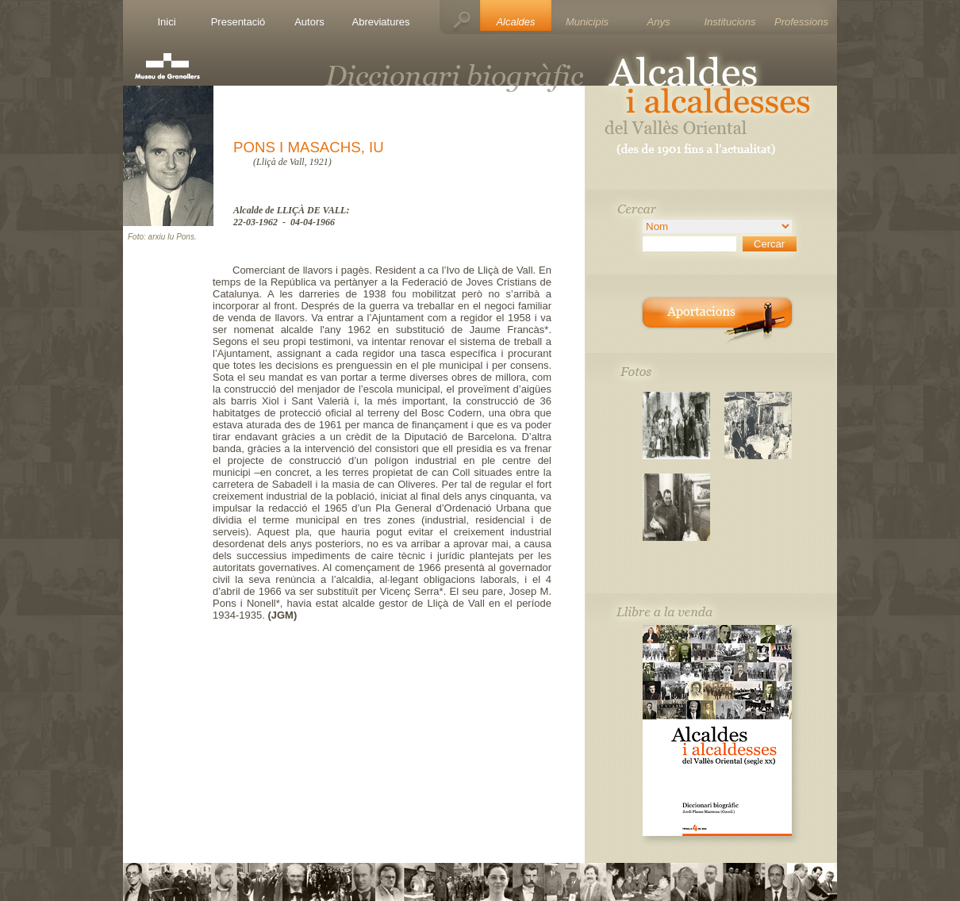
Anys (658, 22)
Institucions (729, 22)
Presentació (238, 22)
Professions (801, 22)
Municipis (587, 22)
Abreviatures (381, 22)
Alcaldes (515, 22)
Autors (309, 22)
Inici (166, 22)
